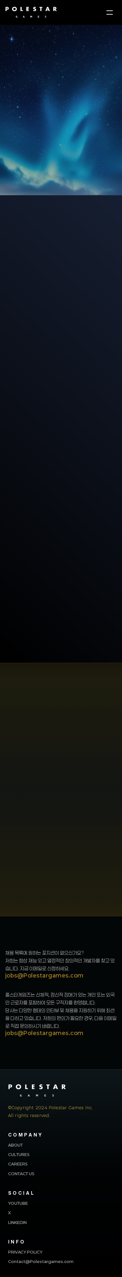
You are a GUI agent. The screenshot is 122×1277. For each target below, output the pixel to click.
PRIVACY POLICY (25, 1252)
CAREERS (18, 1164)
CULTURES (19, 1154)
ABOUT (15, 1145)
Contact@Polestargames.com (41, 1261)
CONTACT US (21, 1173)
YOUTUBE (18, 1203)
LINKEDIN (17, 1222)
